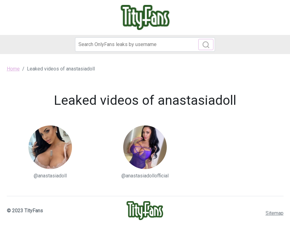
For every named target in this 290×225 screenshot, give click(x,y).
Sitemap (275, 213)
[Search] (145, 44)
